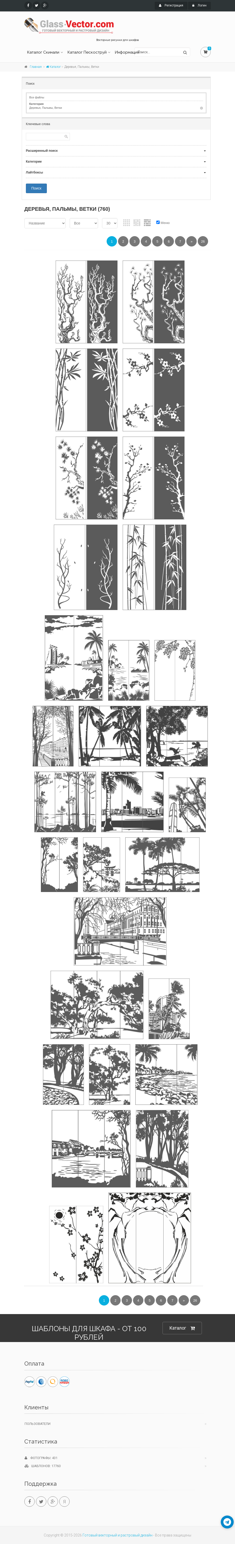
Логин (199, 5)
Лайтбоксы (34, 172)
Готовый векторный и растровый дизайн (117, 1535)
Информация (127, 52)
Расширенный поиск (42, 151)
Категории (34, 161)
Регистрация (171, 5)
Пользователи (37, 1424)
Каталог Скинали (43, 52)
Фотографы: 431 (41, 1458)
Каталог (53, 67)
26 (203, 241)
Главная (36, 67)
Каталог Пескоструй (87, 52)
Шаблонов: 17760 (43, 1466)
